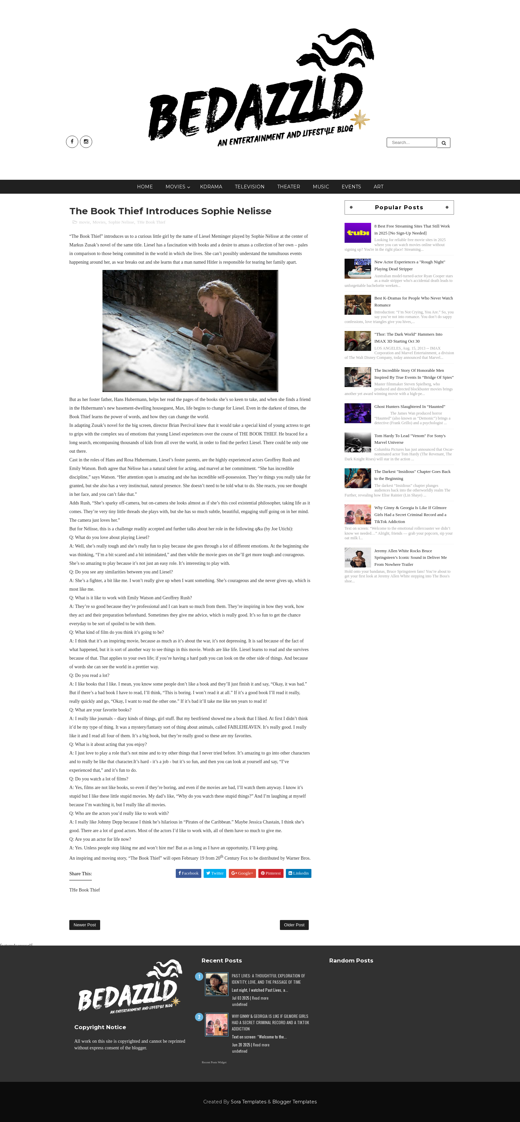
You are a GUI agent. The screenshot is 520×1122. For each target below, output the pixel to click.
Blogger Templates (294, 1102)
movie (84, 222)
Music (321, 187)
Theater (288, 187)
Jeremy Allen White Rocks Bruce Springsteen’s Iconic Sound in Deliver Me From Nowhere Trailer (410, 557)
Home (145, 187)
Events (351, 187)
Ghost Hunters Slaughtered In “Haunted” (409, 406)
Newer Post (85, 924)
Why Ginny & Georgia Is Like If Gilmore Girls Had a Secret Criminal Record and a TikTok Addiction (410, 514)
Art (378, 187)
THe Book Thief (151, 222)
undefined (239, 1004)
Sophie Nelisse (121, 222)
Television (250, 187)
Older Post (294, 924)
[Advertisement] (399, 631)
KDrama (211, 187)
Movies (175, 187)
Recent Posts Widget (214, 1062)
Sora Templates (248, 1102)
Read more (260, 998)
